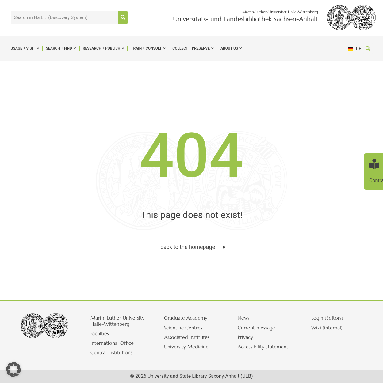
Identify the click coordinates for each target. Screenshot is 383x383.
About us (231, 48)
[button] (368, 48)
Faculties (99, 333)
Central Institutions (111, 352)
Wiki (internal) (327, 328)
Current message (256, 328)
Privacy (245, 337)
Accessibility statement (263, 347)
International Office (112, 343)
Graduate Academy (185, 318)
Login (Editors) (327, 318)
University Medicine (186, 347)
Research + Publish (103, 48)
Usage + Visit (25, 48)
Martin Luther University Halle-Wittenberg (117, 321)
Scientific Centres (183, 328)
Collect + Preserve (193, 48)
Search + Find (61, 48)
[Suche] (123, 17)
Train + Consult (148, 48)
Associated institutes (186, 337)
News (244, 318)
